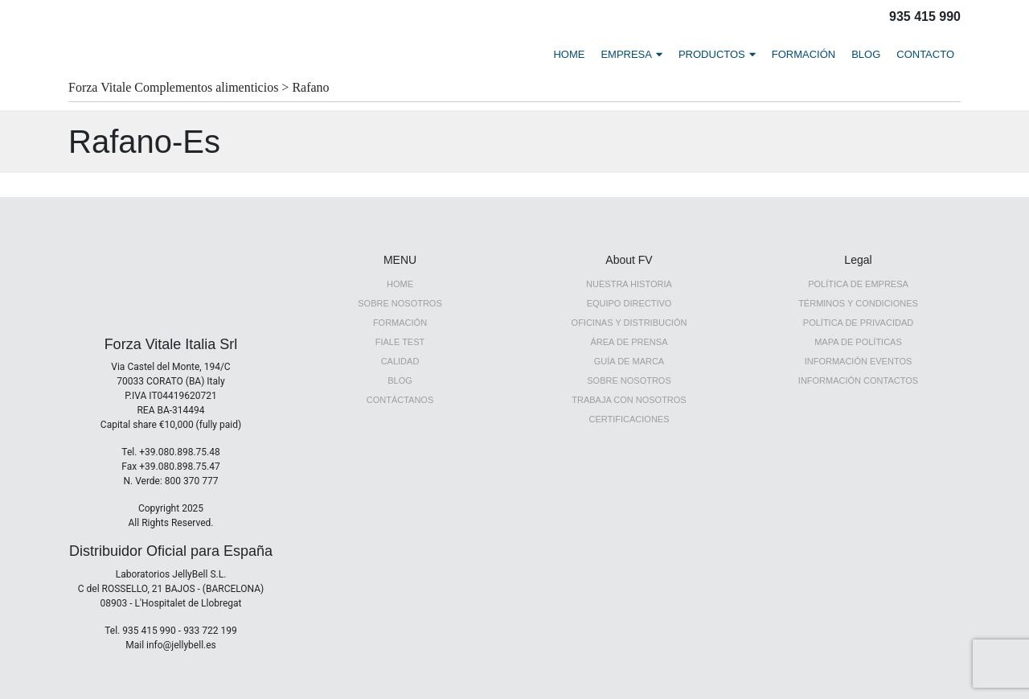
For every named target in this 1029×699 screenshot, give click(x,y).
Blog (399, 380)
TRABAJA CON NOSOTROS (629, 400)
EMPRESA (626, 54)
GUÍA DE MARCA (629, 361)
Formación (400, 322)
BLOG (865, 54)
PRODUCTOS (711, 54)
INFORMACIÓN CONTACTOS (858, 380)
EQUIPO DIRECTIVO (629, 303)
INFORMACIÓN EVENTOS (858, 361)
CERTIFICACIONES (628, 419)
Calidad (400, 361)
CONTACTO (925, 54)
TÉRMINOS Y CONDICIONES (858, 303)
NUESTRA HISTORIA (629, 284)
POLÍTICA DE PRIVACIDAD (858, 322)
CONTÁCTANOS (400, 400)
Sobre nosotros (629, 380)
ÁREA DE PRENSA (629, 342)
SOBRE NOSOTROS (400, 303)
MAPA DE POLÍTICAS (858, 342)
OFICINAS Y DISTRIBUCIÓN (629, 322)
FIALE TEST (400, 342)
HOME (568, 54)
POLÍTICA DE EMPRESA (858, 284)
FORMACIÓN (803, 54)
